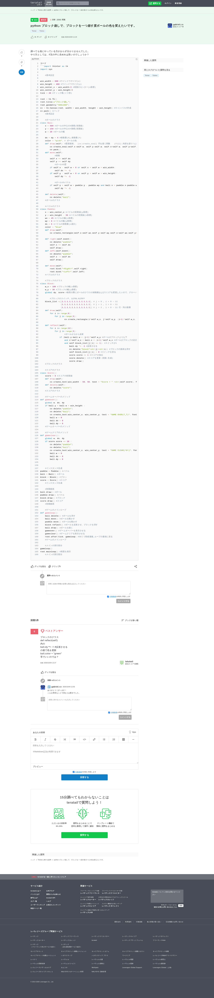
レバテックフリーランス (89, 892)
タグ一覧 (34, 901)
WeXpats (95, 967)
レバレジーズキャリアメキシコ (42, 971)
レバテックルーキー (88, 898)
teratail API (50, 898)
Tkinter (34, 31)
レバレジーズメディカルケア (41, 967)
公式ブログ (50, 891)
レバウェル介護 (97, 959)
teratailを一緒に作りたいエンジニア (52, 877)
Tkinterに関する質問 (44, 10)
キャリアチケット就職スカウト (133, 951)
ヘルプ (48, 901)
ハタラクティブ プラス (100, 955)
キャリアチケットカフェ (100, 951)
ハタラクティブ (66, 955)
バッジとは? (35, 894)
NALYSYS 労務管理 (99, 971)
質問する (84, 835)
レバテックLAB (95, 911)
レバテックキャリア (89, 905)
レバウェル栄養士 (98, 963)
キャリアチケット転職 (161, 951)
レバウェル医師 (127, 963)
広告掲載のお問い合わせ (174, 922)
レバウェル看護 (127, 959)
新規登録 (178, 3)
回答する (84, 777)
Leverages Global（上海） (163, 967)
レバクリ (34, 959)
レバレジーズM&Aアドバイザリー (165, 955)
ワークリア (126, 955)
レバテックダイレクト (112, 905)
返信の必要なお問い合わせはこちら (165, 907)
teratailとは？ (36, 891)
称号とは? (34, 898)
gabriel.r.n (178, 24)
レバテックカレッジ (113, 898)
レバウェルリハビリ (68, 963)
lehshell (129, 662)
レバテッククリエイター (112, 892)
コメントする (123, 601)
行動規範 (113, 596)
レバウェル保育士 (159, 959)
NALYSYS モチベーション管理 (72, 971)
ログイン (168, 3)
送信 (180, 905)
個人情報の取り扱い (154, 922)
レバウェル (65, 959)
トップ (33, 10)
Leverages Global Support (132, 967)
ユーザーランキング (38, 905)
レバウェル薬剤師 (159, 963)
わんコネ (64, 967)
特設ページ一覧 (36, 908)
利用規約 (128, 922)
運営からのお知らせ (53, 894)
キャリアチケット (37, 951)
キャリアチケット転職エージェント (43, 955)
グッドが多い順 (131, 620)
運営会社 (117, 922)
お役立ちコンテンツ (53, 905)
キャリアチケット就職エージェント (74, 951)
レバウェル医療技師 (38, 963)
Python (42, 31)
